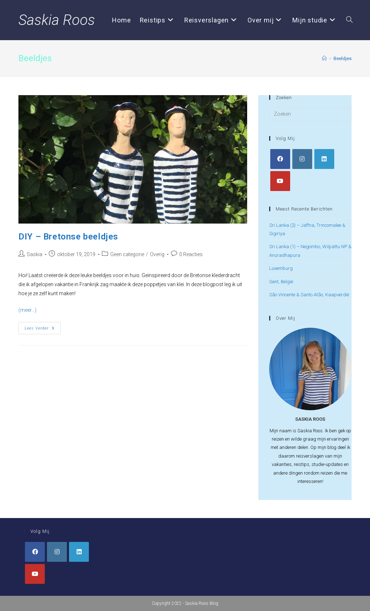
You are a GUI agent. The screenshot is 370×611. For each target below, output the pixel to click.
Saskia (34, 254)
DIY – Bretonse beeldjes (68, 237)
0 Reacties (191, 254)
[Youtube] (280, 181)
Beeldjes (343, 58)
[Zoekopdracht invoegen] (310, 114)
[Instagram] (302, 159)
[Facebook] (280, 159)
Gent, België (281, 281)
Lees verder (43, 329)
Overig (157, 254)
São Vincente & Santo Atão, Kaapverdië (309, 294)
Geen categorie (127, 254)
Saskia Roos (56, 20)
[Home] (324, 58)
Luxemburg (281, 268)
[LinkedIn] (324, 159)
